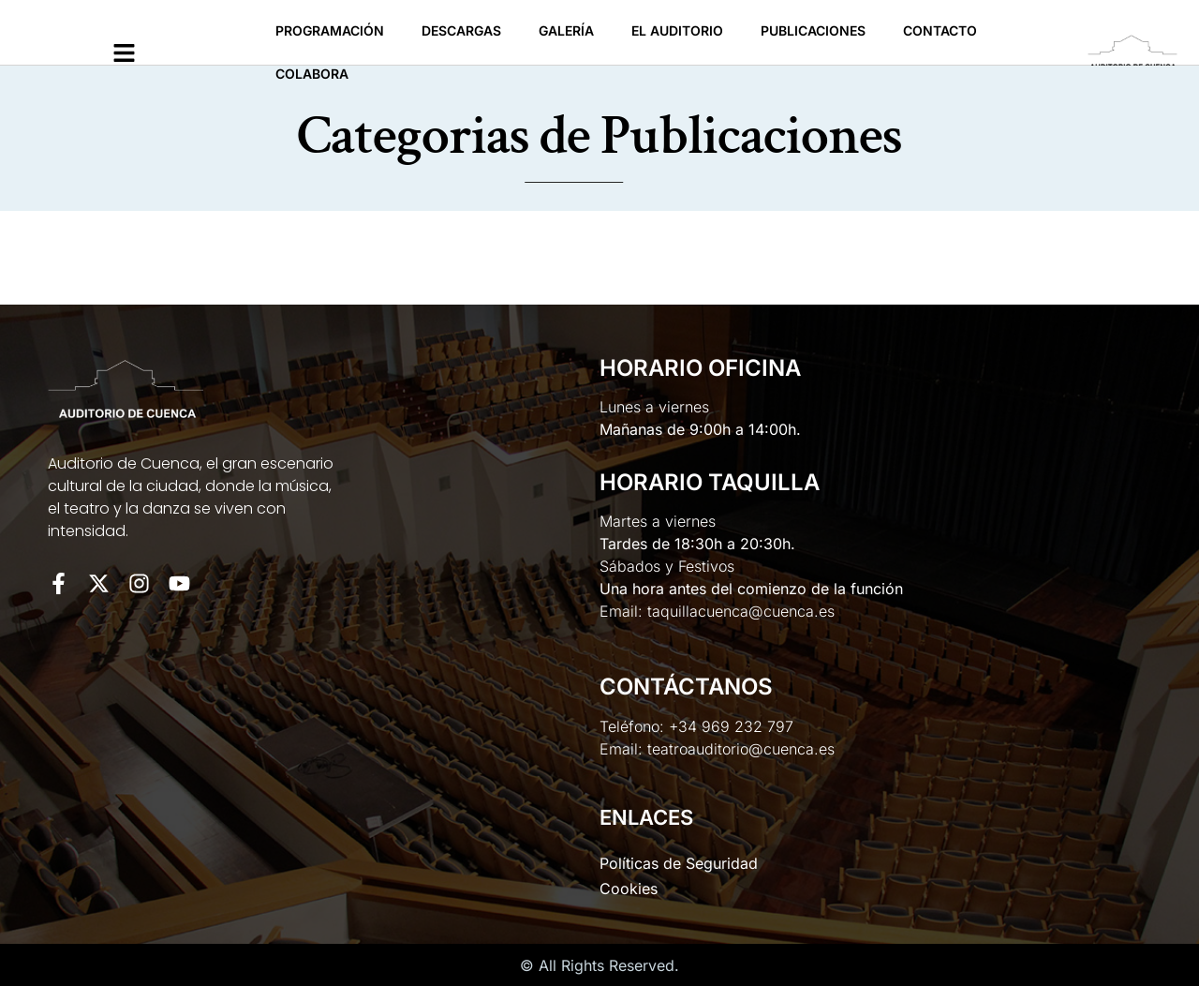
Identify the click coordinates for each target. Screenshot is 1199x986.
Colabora (311, 74)
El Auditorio (677, 30)
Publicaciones (813, 30)
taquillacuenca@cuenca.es (741, 611)
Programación (329, 30)
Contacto (940, 30)
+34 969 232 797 (731, 726)
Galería (566, 30)
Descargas (461, 30)
